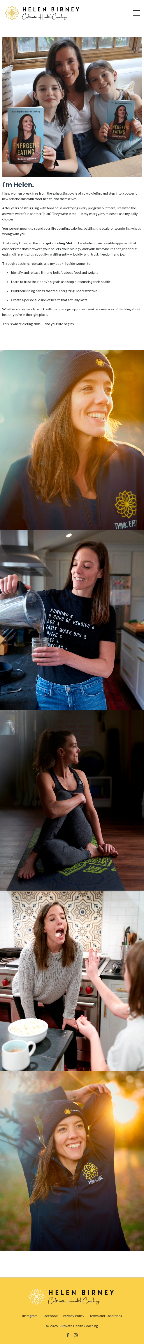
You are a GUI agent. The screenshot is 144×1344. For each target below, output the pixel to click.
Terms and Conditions (105, 1316)
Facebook (50, 1316)
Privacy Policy (73, 1316)
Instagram (29, 1316)
